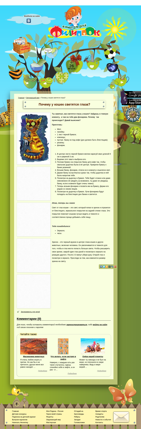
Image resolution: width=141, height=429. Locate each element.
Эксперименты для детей (30, 312)
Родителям (99, 417)
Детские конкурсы (19, 414)
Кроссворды (79, 414)
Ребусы (77, 417)
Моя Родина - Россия (54, 411)
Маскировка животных (33, 356)
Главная (21, 98)
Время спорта (100, 411)
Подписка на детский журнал (23, 417)
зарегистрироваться (76, 325)
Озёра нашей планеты (92, 356)
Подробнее (42, 371)
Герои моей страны (54, 414)
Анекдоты (99, 414)
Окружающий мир (32, 98)
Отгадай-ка (78, 411)
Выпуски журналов (19, 420)
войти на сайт (100, 325)
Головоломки (79, 422)
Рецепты (49, 417)
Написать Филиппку (20, 422)
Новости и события (103, 420)
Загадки (77, 420)
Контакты (99, 422)
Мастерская (51, 422)
